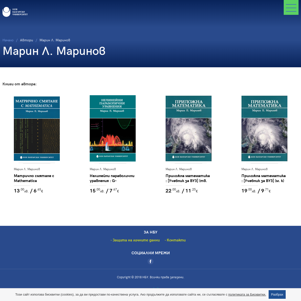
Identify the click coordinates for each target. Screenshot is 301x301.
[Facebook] (150, 261)
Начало (8, 40)
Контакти (176, 239)
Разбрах (277, 294)
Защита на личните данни (136, 239)
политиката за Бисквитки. (247, 294)
